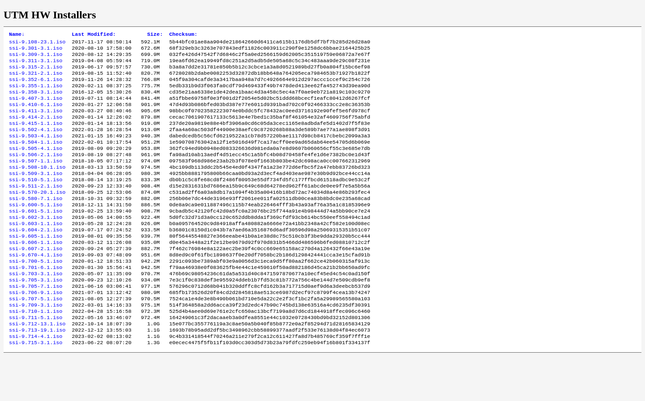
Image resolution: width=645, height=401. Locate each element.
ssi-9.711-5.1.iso (35, 358)
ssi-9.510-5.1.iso (35, 201)
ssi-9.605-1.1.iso (35, 265)
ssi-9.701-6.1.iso (35, 301)
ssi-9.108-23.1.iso (37, 43)
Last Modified (94, 34)
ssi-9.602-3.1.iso (35, 243)
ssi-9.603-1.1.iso (35, 251)
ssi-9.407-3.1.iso (35, 107)
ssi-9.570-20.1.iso (37, 215)
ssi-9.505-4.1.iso (35, 165)
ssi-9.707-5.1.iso (35, 337)
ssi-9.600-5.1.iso (35, 229)
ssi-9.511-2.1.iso (35, 208)
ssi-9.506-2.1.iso (35, 172)
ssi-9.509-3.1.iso (35, 193)
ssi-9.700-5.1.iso (35, 294)
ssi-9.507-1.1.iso (35, 179)
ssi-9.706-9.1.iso (35, 329)
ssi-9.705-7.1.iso (35, 322)
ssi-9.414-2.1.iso (35, 129)
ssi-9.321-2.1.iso (35, 79)
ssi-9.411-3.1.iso (35, 122)
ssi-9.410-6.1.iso (35, 115)
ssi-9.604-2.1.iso (35, 258)
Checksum (183, 34)
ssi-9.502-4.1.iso (35, 143)
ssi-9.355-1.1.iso (35, 93)
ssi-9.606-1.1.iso (35, 272)
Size (155, 34)
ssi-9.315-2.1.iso (35, 72)
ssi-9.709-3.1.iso (35, 344)
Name (17, 34)
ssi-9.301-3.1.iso (35, 50)
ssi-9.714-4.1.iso (35, 380)
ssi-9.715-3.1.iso (35, 387)
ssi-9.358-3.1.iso (35, 100)
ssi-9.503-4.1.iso (35, 150)
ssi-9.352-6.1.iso (35, 86)
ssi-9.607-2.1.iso (35, 279)
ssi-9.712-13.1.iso (37, 365)
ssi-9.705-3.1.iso (35, 315)
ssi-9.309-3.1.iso (35, 57)
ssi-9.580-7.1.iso (35, 222)
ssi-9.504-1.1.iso (35, 158)
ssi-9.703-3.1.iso (35, 308)
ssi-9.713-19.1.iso (37, 372)
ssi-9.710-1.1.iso (35, 351)
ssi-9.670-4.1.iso (35, 286)
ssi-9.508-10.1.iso (37, 186)
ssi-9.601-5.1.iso (35, 236)
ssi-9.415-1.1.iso (35, 136)
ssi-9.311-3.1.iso (35, 64)
